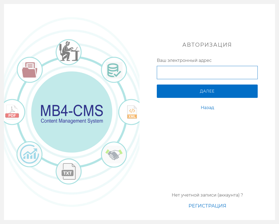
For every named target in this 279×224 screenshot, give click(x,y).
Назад (207, 107)
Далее (207, 91)
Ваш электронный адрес (184, 60)
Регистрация (207, 206)
